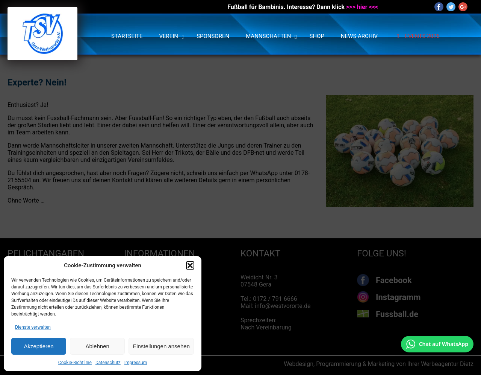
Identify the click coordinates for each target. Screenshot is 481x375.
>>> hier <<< (362, 7)
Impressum (135, 362)
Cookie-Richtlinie (75, 362)
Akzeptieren (38, 346)
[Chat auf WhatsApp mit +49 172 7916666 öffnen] (437, 344)
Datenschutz (108, 362)
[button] (190, 265)
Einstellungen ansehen (161, 346)
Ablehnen (97, 346)
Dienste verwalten (33, 327)
